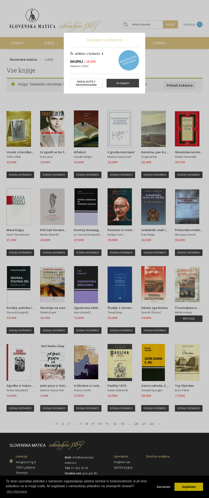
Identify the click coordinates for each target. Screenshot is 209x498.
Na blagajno (122, 83)
